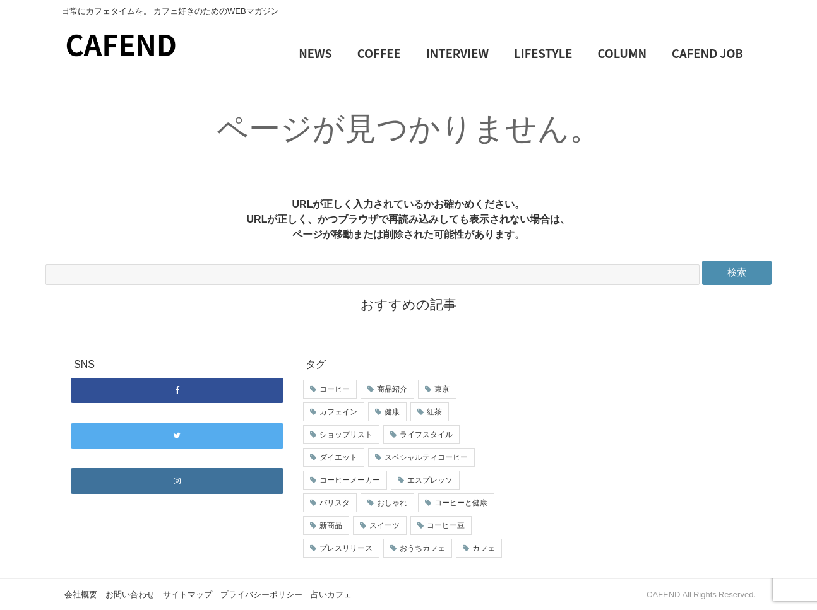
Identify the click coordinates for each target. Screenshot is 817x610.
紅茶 (434, 412)
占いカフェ (331, 594)
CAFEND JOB (707, 53)
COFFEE (379, 53)
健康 (392, 412)
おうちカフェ (422, 548)
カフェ (483, 548)
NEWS (315, 53)
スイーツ (384, 525)
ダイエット (338, 457)
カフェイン (338, 412)
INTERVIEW (457, 53)
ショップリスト (346, 434)
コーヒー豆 (446, 525)
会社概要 (80, 594)
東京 (442, 389)
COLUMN (622, 53)
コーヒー (334, 389)
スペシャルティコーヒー (426, 457)
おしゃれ (392, 503)
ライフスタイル (426, 434)
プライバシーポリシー (261, 594)
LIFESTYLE (543, 53)
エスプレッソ (430, 480)
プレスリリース (346, 548)
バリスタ (334, 503)
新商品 (330, 525)
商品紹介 (392, 389)
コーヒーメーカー (349, 480)
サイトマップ (187, 594)
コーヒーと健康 (460, 503)
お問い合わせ (130, 594)
